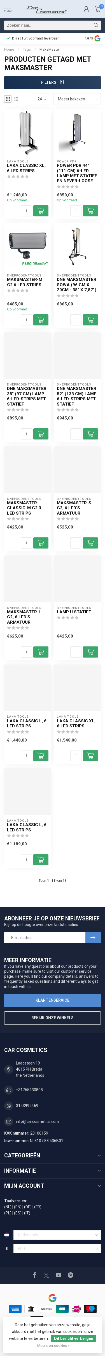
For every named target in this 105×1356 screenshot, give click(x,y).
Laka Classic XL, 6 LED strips (26, 168)
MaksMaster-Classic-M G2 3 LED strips (24, 508)
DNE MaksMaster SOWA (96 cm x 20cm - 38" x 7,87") (76, 284)
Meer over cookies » (53, 1345)
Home (9, 49)
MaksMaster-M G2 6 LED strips (24, 282)
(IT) (27, 1213)
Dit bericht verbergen (73, 1338)
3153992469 (27, 1105)
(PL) (7, 1213)
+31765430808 (29, 1090)
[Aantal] (26, 210)
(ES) (18, 1213)
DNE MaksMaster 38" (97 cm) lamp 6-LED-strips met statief (26, 396)
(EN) (18, 1207)
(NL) (7, 1207)
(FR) (37, 1207)
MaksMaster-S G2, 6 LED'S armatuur (74, 508)
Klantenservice (52, 1000)
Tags (27, 49)
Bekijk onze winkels (52, 1018)
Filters (52, 82)
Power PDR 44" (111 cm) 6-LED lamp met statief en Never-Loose (77, 173)
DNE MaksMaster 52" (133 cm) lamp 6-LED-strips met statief (77, 396)
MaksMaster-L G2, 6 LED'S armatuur (24, 617)
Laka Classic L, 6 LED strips (26, 723)
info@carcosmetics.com (37, 1121)
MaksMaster (49, 49)
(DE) (28, 1207)
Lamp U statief (74, 611)
